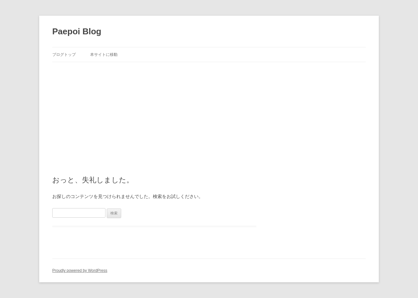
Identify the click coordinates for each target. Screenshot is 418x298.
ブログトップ (64, 54)
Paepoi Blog (76, 31)
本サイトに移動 (104, 54)
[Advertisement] (209, 111)
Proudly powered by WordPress (79, 270)
